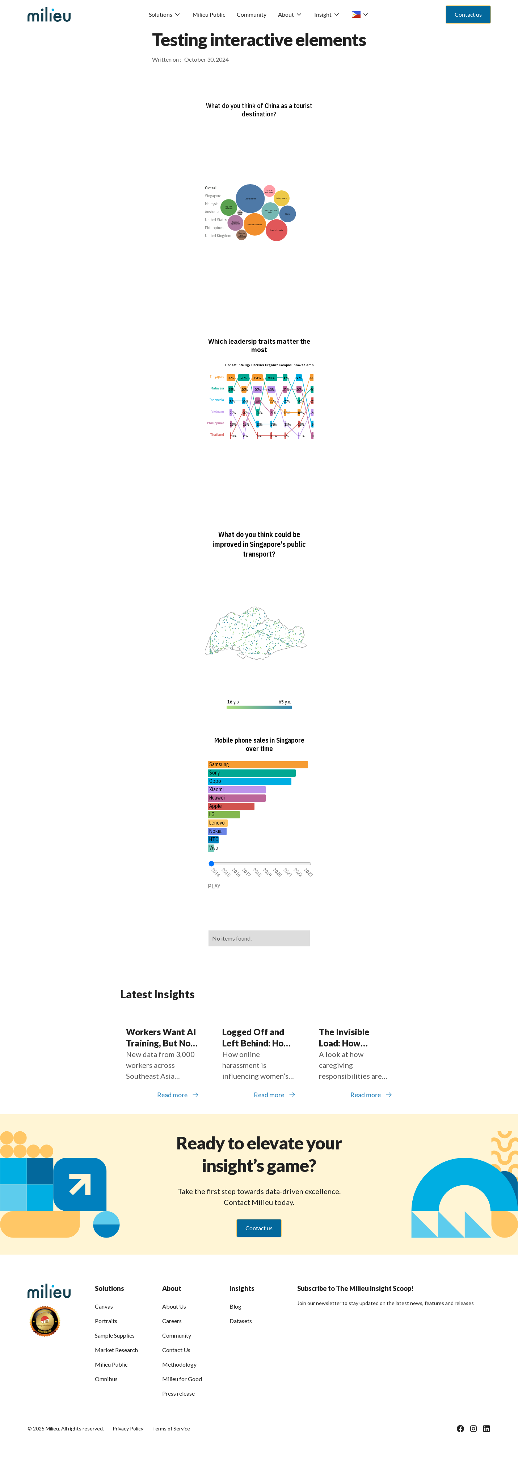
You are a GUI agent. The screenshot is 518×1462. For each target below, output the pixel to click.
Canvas (104, 1306)
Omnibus (106, 1378)
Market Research (116, 1349)
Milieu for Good (182, 1378)
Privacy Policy (128, 1428)
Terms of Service (171, 1428)
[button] (165, 14)
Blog (235, 1306)
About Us (174, 1306)
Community (251, 14)
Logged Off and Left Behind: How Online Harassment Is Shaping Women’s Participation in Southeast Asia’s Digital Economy (257, 1038)
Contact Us (176, 1349)
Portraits (106, 1320)
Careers (172, 1320)
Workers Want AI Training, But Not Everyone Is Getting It (161, 1038)
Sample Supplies (115, 1335)
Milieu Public (209, 14)
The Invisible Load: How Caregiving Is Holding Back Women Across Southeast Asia (349, 1038)
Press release (178, 1393)
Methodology (179, 1364)
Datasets (240, 1320)
